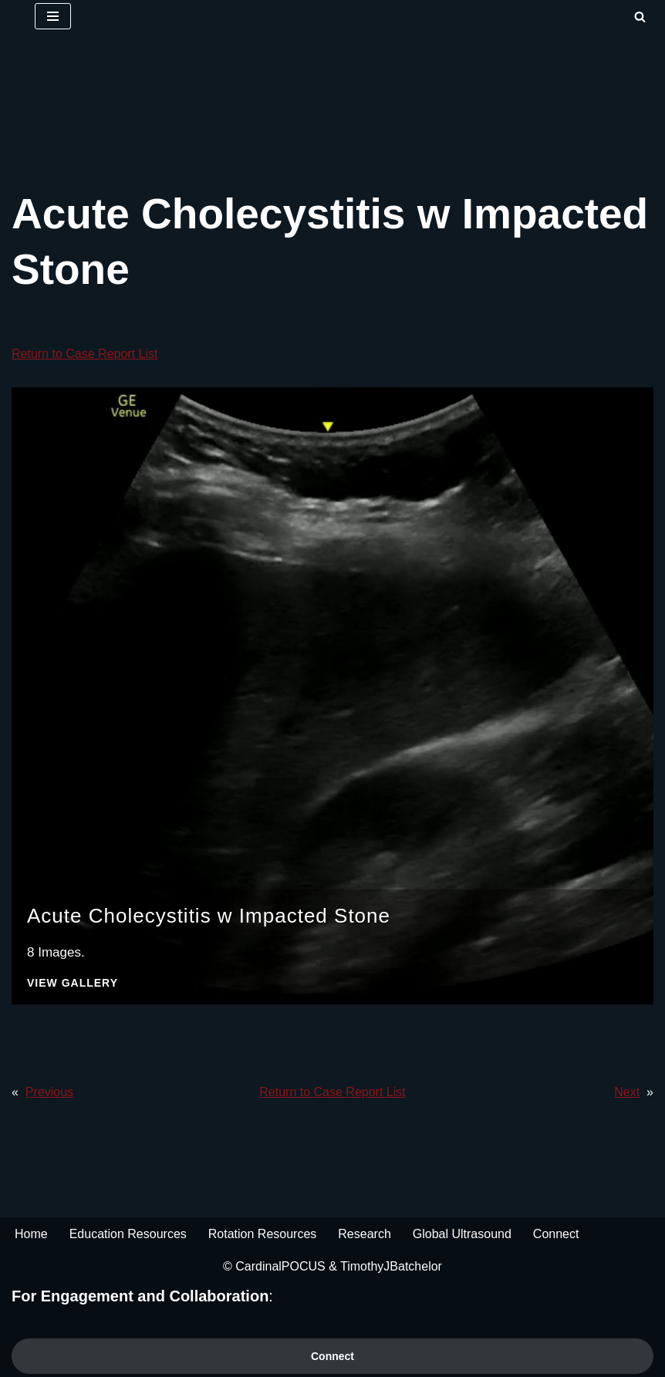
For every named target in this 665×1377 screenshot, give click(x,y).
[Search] (640, 16)
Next (627, 1092)
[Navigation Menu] (53, 16)
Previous (49, 1092)
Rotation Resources (262, 1233)
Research (364, 1233)
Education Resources (128, 1233)
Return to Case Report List (84, 353)
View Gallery (72, 983)
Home (31, 1233)
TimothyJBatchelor (391, 1266)
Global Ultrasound (462, 1233)
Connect (556, 1233)
